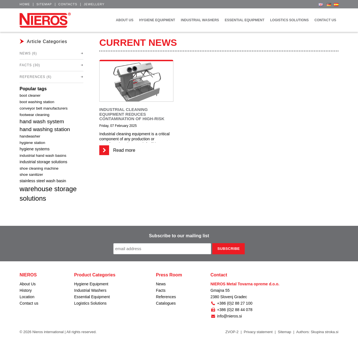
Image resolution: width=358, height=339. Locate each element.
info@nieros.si (226, 316)
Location (27, 297)
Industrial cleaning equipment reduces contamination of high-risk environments (131, 116)
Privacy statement (258, 332)
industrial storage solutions (43, 162)
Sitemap (44, 4)
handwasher (30, 136)
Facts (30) (30, 65)
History (26, 290)
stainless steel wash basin (43, 181)
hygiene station (32, 143)
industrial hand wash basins (43, 155)
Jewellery (94, 4)
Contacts (67, 4)
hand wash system (42, 121)
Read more (117, 150)
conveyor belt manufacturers (44, 108)
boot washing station (37, 102)
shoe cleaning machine (39, 168)
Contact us (29, 303)
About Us (28, 284)
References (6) (35, 77)
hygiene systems (35, 149)
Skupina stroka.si (324, 332)
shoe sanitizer (31, 174)
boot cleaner (30, 95)
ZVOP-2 (232, 332)
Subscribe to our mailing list (179, 235)
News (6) (28, 53)
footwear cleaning (35, 115)
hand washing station (45, 129)
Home (25, 4)
